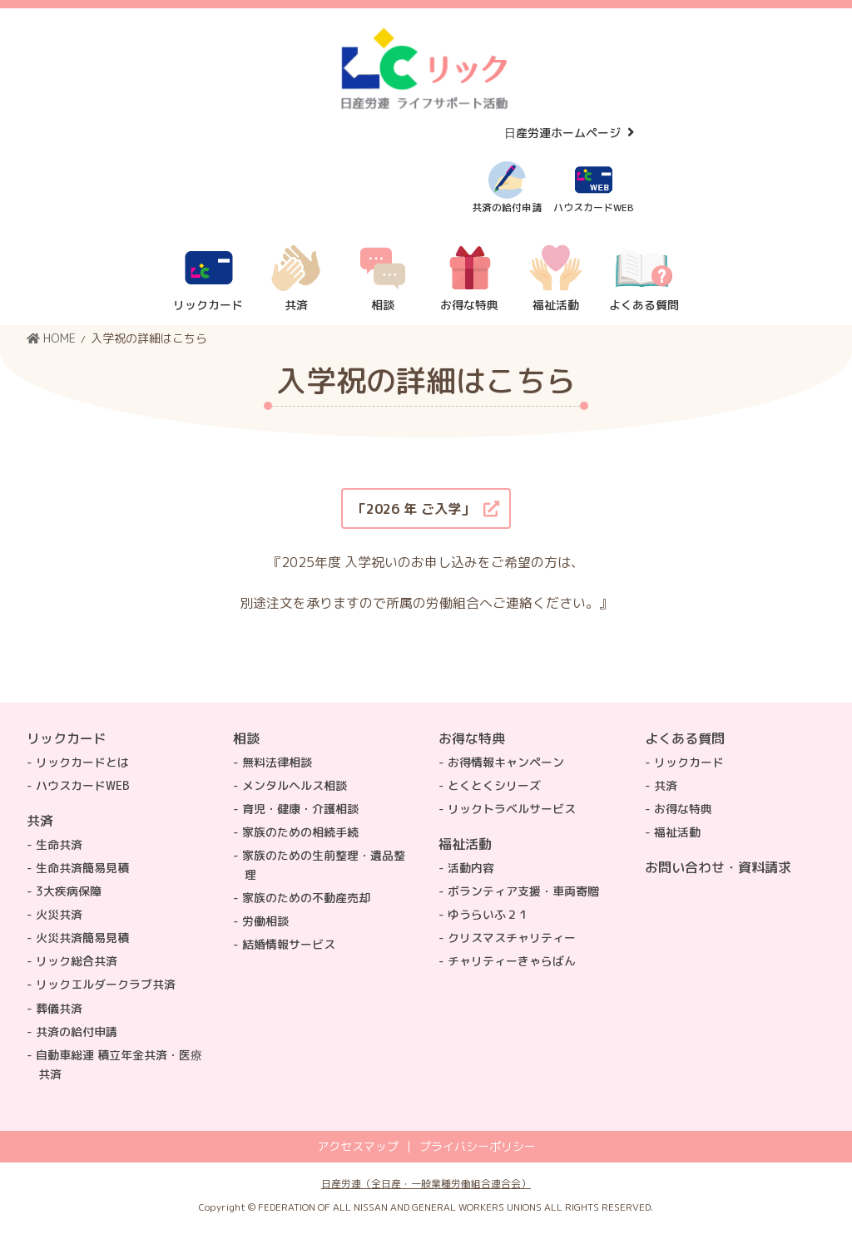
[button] (426, 508)
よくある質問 (685, 738)
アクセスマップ (358, 1147)
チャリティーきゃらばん (512, 961)
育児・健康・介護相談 (300, 809)
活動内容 (471, 868)
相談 (246, 738)
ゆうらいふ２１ (488, 914)
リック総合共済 (76, 961)
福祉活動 (465, 844)
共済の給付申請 (76, 1031)
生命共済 (59, 844)
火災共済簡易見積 (82, 937)
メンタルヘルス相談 (294, 785)
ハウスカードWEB (83, 785)
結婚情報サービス (288, 944)
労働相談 (265, 921)
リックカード (66, 738)
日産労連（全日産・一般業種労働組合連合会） (426, 1184)
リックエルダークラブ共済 (106, 984)
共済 (40, 821)
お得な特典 (471, 738)
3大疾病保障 (69, 891)
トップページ (718, 938)
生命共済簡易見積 (82, 868)
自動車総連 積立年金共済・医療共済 (119, 1064)
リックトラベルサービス (512, 809)
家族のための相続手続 (300, 832)
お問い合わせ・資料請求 (718, 867)
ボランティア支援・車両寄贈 (523, 891)
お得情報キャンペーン (506, 762)
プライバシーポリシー (477, 1147)
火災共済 (59, 914)
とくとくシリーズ (494, 785)
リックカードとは (82, 762)
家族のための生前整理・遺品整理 (323, 864)
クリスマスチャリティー (512, 937)
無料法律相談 (277, 762)
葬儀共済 (59, 1008)
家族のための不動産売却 (306, 898)
